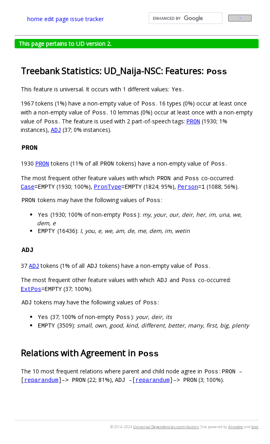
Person (188, 186)
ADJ (56, 130)
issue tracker (87, 19)
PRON (193, 121)
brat (255, 426)
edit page (56, 19)
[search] (185, 18)
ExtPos (31, 289)
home (35, 19)
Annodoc (235, 426)
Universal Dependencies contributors (166, 426)
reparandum (41, 380)
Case (28, 186)
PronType (107, 186)
